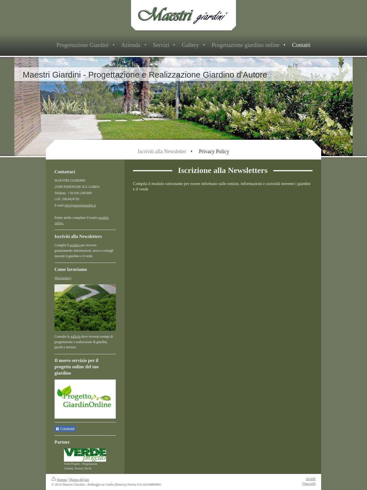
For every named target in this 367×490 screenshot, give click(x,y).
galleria (76, 337)
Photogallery (63, 278)
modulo (75, 245)
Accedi (310, 479)
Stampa (59, 480)
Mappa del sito (79, 480)
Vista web (308, 484)
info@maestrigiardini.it (80, 205)
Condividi (65, 429)
